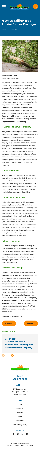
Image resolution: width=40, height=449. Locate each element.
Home (20, 404)
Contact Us (20, 421)
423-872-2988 (20, 379)
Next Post (31, 323)
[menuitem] (9, 446)
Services (20, 412)
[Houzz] (22, 434)
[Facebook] (13, 434)
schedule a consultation (17, 309)
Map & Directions (20, 395)
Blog (20, 417)
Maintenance (17, 316)
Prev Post (9, 323)
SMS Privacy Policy (20, 425)
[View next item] (12, 355)
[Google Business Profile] (26, 434)
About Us (19, 408)
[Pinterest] (18, 434)
